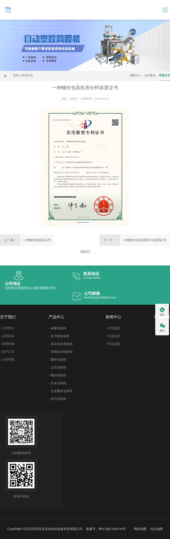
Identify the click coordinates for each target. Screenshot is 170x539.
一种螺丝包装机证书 (36, 240)
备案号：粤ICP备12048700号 (106, 529)
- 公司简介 (7, 328)
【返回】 (85, 251)
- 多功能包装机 (59, 336)
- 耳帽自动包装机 (60, 351)
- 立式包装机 (57, 367)
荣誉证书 (27, 75)
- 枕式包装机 (57, 398)
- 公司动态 (113, 328)
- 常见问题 (113, 344)
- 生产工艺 (7, 351)
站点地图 (156, 529)
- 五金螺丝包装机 (60, 391)
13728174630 (91, 277)
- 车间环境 (7, 344)
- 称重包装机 (57, 328)
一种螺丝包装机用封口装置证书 (144, 240)
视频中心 (135, 75)
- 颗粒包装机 (57, 359)
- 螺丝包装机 (57, 375)
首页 (16, 75)
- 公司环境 (7, 359)
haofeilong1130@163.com (100, 297)
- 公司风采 (7, 336)
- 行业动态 (113, 336)
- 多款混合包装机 (60, 344)
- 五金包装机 (57, 383)
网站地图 (140, 529)
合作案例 (149, 75)
